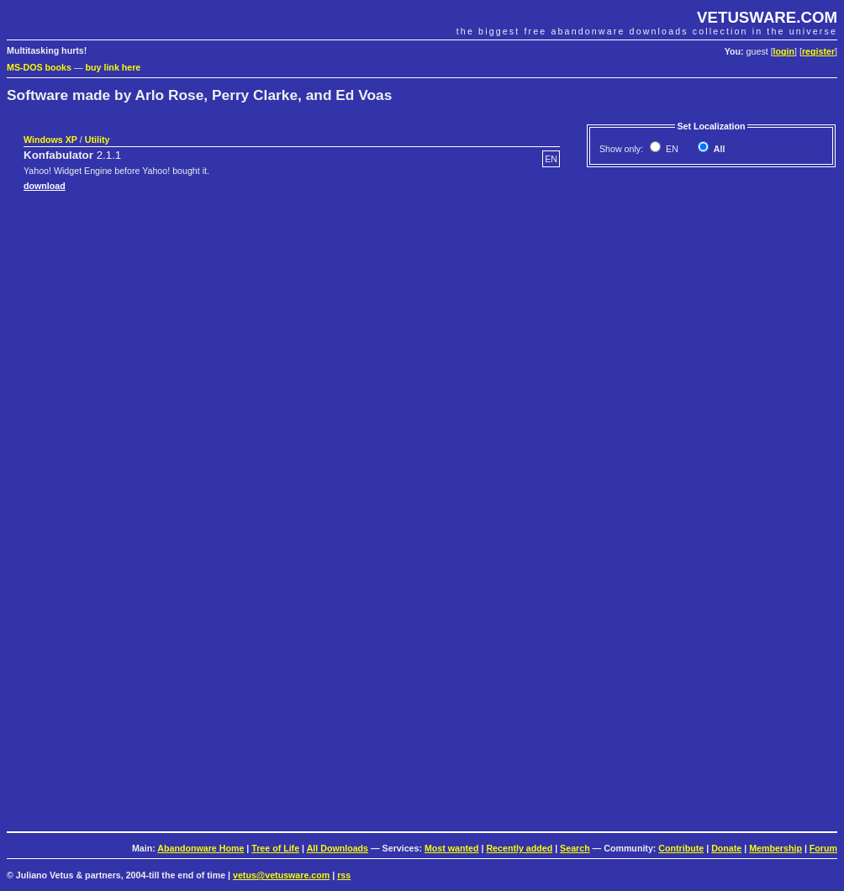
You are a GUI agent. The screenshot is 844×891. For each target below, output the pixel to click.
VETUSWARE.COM (767, 17)
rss (344, 875)
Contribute (681, 848)
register (818, 51)
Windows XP (50, 139)
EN (670, 149)
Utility (97, 139)
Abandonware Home (200, 848)
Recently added (519, 848)
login (783, 51)
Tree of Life (275, 848)
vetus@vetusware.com (281, 875)
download (45, 186)
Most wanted (452, 848)
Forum (823, 848)
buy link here (113, 67)
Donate (726, 848)
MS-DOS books (39, 67)
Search (575, 848)
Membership (775, 848)
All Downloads (337, 848)
